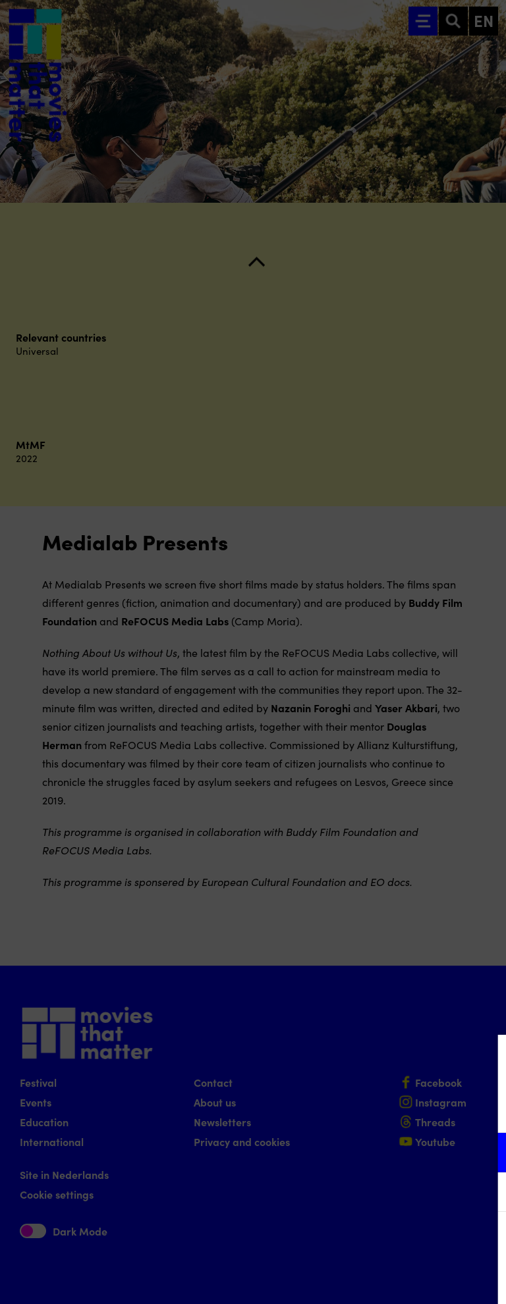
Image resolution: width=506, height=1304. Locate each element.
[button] (380, 1152)
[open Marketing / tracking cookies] (485, 1193)
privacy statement (341, 1109)
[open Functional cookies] (485, 1154)
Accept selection (394, 1279)
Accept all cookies (394, 1241)
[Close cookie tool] (485, 1058)
